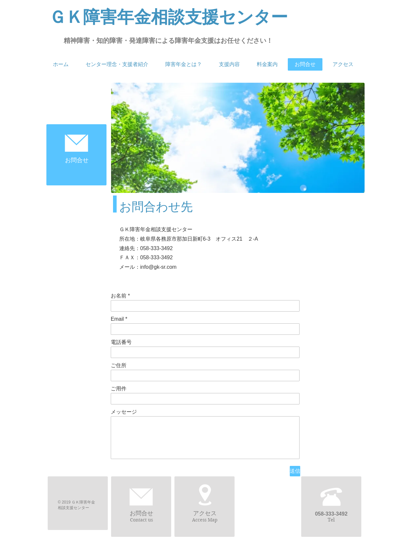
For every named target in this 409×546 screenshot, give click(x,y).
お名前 (118, 296)
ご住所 (118, 365)
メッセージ (124, 412)
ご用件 (118, 388)
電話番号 (121, 342)
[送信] (295, 471)
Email (117, 319)
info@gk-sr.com (158, 267)
